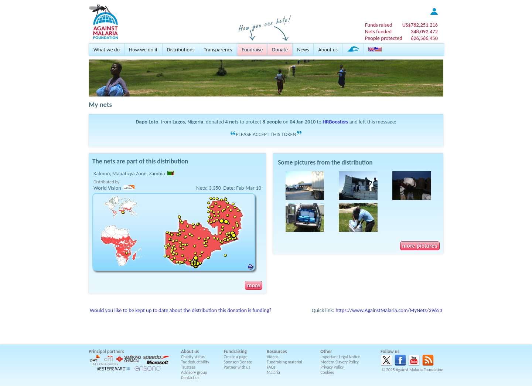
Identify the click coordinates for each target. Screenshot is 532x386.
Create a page (236, 356)
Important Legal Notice (340, 356)
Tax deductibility (195, 362)
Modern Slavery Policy (339, 362)
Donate (280, 49)
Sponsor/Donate (238, 362)
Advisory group (194, 372)
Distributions (181, 49)
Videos (273, 356)
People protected (383, 38)
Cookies (327, 372)
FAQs (271, 367)
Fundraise (252, 49)
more (253, 285)
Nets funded (378, 31)
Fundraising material (284, 362)
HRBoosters (335, 121)
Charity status (193, 356)
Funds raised (378, 24)
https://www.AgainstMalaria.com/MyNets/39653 (388, 310)
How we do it (143, 49)
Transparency (218, 49)
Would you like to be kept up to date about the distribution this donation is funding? (181, 310)
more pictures (419, 246)
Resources (277, 351)
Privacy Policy (332, 367)
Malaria (273, 372)
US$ (420, 24)
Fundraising (235, 351)
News (303, 49)
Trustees (188, 367)
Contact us (190, 377)
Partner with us (237, 367)
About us (327, 49)
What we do (106, 49)
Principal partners (106, 351)
